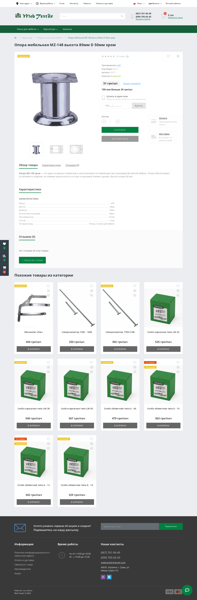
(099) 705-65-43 (143, 16)
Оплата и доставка (104, 3)
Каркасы (67, 29)
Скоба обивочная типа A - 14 (77, 485)
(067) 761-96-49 (143, 13)
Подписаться (171, 526)
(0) (127, 56)
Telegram (109, 577)
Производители (22, 569)
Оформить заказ (175, 17)
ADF (119, 65)
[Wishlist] (168, 56)
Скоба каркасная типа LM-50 (77, 408)
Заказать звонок (143, 19)
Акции (17, 573)
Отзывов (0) (72, 165)
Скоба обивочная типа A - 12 (34, 485)
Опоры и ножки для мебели (50, 37)
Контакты (74, 3)
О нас (62, 3)
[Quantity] (110, 121)
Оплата (161, 118)
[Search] (122, 16)
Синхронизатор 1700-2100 (120, 332)
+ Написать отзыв (32, 260)
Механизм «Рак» (33, 332)
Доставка (162, 134)
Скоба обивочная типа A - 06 (120, 408)
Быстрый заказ (120, 138)
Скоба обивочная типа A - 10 (163, 408)
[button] (4, 270)
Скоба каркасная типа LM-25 (163, 332)
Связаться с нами (23, 564)
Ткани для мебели (28, 29)
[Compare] (178, 56)
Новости (87, 3)
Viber (103, 577)
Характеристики (51, 165)
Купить (139, 105)
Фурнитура (51, 29)
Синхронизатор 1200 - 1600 (77, 332)
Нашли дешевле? (132, 83)
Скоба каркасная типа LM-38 (34, 408)
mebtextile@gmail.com (113, 562)
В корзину (120, 129)
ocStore (29, 590)
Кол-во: (105, 116)
